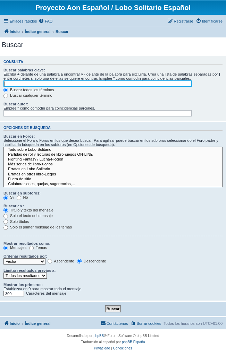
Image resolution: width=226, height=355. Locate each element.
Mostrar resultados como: (26, 243)
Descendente (91, 261)
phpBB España (133, 342)
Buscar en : (13, 206)
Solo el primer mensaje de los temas (37, 227)
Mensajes (14, 247)
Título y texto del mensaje (28, 210)
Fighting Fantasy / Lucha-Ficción (113, 159)
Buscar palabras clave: (24, 70)
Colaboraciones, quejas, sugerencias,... (113, 184)
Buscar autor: (15, 104)
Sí (8, 197)
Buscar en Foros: (19, 136)
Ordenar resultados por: (25, 256)
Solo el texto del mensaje (28, 216)
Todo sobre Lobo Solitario (113, 149)
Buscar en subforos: (22, 193)
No (22, 197)
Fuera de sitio (113, 179)
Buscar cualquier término (27, 95)
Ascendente (61, 261)
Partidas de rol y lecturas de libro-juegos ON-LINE (113, 154)
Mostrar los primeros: (23, 285)
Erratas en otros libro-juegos (113, 174)
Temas (38, 247)
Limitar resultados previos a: (29, 270)
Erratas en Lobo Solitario (113, 169)
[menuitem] (45, 21)
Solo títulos (16, 221)
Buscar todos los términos (28, 90)
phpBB (98, 336)
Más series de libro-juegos (113, 164)
